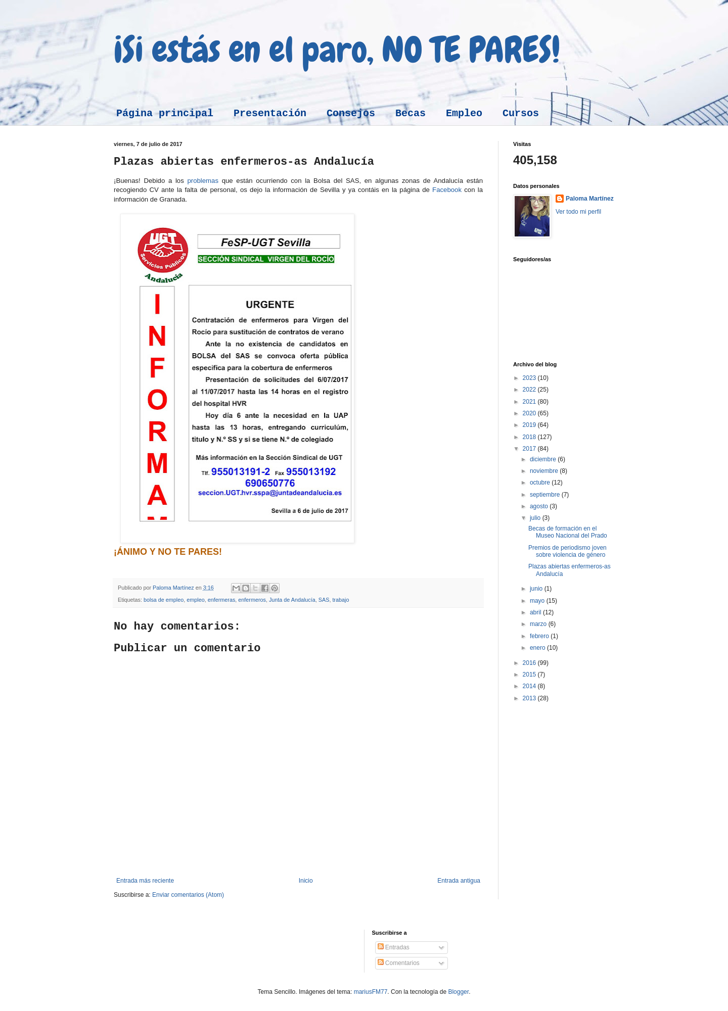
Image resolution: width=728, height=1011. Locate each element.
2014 (530, 686)
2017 (530, 448)
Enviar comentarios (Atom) (188, 894)
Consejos (351, 113)
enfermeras (222, 600)
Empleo (464, 113)
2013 (530, 698)
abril (536, 612)
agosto (540, 506)
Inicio (306, 880)
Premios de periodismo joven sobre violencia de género (567, 551)
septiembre (546, 494)
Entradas (394, 947)
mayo (538, 600)
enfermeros (252, 600)
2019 (530, 424)
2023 (530, 377)
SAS (324, 600)
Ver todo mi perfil (578, 211)
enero (538, 647)
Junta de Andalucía (292, 600)
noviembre (545, 470)
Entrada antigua (458, 880)
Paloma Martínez (590, 198)
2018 (530, 437)
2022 (530, 389)
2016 (530, 662)
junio (537, 588)
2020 (530, 413)
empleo (195, 600)
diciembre (544, 459)
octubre (541, 482)
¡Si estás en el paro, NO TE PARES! (337, 49)
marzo (539, 624)
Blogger (458, 991)
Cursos (521, 113)
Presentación (270, 113)
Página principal (164, 113)
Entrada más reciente (145, 880)
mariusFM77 (371, 991)
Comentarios (399, 963)
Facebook (448, 190)
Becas (410, 113)
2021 (530, 401)
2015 (530, 674)
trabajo (340, 600)
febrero (540, 636)
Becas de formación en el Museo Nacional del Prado (567, 532)
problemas (202, 180)
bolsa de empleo (164, 600)
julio (536, 517)
